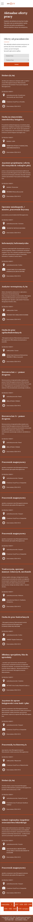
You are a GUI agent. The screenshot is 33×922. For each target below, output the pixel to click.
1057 (17, 904)
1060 (30, 904)
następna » (25, 909)
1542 (20, 909)
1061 (6, 909)
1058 (21, 904)
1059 (25, 904)
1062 (10, 909)
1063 (14, 909)
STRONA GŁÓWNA (9, 918)
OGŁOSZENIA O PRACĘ (21, 920)
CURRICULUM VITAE (20, 918)
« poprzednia (5, 904)
